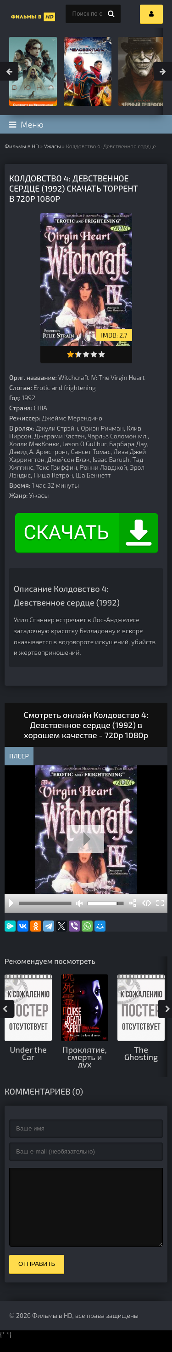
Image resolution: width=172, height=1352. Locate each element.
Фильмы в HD (22, 146)
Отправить (36, 1277)
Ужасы (52, 146)
